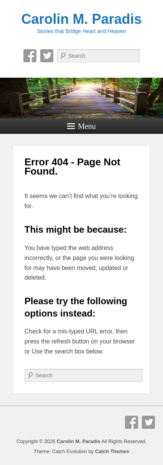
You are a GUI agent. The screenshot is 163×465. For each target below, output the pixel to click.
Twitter (46, 55)
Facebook (29, 55)
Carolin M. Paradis (81, 19)
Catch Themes (112, 451)
